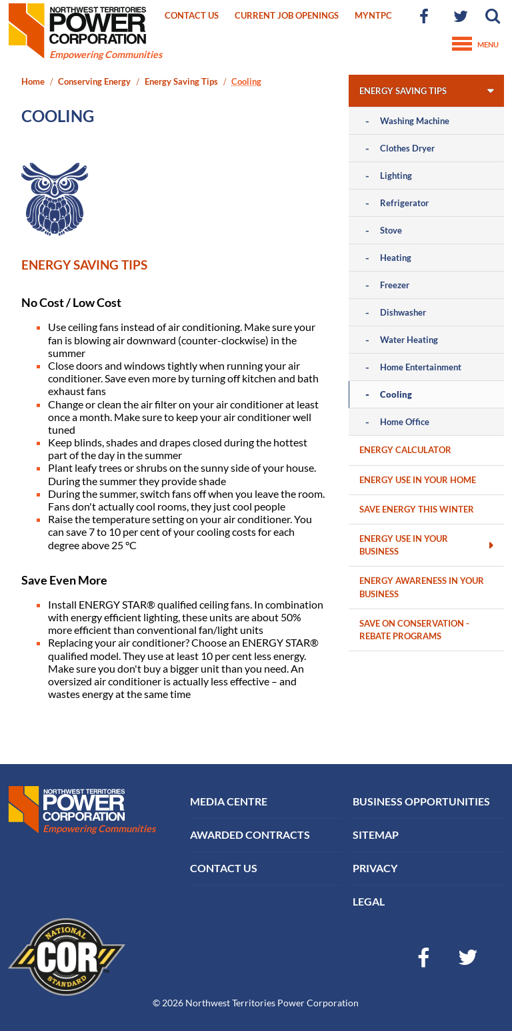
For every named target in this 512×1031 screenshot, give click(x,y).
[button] (493, 16)
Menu (475, 45)
